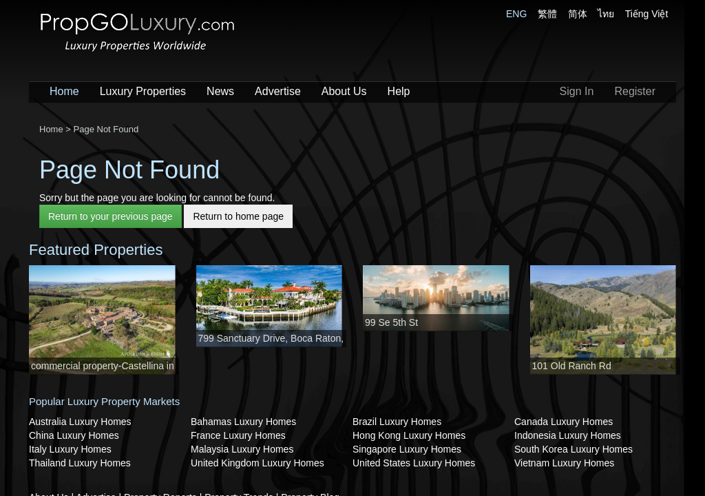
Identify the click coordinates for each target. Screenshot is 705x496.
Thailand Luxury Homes (80, 462)
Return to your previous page (110, 216)
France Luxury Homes (238, 435)
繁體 (547, 13)
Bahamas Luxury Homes (243, 421)
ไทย (606, 13)
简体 (577, 13)
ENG (516, 13)
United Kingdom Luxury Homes (257, 462)
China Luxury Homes (74, 435)
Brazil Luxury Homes (396, 421)
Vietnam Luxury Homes (564, 462)
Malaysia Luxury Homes (242, 449)
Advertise (278, 91)
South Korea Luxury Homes (573, 449)
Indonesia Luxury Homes (567, 435)
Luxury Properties (143, 91)
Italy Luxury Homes (70, 449)
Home (64, 91)
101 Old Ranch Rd (571, 365)
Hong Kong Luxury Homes (408, 435)
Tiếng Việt (647, 13)
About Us (344, 91)
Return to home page (238, 216)
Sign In (577, 91)
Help (399, 91)
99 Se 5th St (391, 322)
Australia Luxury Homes (80, 421)
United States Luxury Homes (413, 462)
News (220, 91)
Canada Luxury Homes (563, 421)
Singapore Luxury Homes (406, 449)
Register (634, 91)
